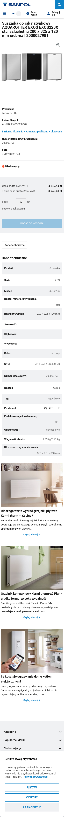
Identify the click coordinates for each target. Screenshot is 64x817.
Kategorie (32, 731)
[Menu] (4, 13)
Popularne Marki (32, 740)
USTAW (32, 787)
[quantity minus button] (12, 201)
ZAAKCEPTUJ (32, 807)
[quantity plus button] (33, 201)
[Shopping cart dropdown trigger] (16, 13)
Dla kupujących (32, 748)
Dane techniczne (14, 245)
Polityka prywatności (35, 776)
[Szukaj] (59, 4)
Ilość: (5, 201)
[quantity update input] (21, 201)
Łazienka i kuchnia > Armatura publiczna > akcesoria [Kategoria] (32, 131)
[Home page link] (17, 4)
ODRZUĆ (32, 797)
